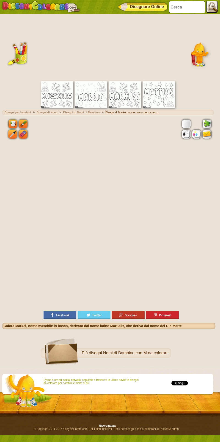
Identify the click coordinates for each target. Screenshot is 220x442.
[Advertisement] (109, 47)
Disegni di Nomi (47, 112)
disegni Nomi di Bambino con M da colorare (129, 353)
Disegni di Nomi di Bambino (81, 112)
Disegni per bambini (18, 112)
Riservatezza (107, 425)
